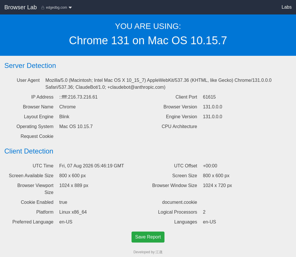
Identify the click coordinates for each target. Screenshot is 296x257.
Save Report (148, 236)
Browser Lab (20, 7)
